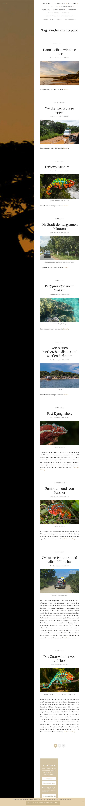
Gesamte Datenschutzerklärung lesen (46, 802)
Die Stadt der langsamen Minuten (59, 226)
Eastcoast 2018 (59, 482)
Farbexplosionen (59, 167)
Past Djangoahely (59, 413)
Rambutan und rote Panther (59, 490)
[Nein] (83, 802)
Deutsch (65, 89)
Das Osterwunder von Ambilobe (59, 658)
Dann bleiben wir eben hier (59, 52)
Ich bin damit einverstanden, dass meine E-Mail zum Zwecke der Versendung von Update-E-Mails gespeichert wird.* (49, 789)
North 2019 (59, 161)
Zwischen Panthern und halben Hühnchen (59, 560)
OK (28, 802)
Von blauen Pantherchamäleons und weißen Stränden (59, 352)
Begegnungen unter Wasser (59, 288)
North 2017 (59, 552)
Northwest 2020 (59, 44)
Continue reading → (70, 539)
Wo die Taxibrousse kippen (59, 110)
